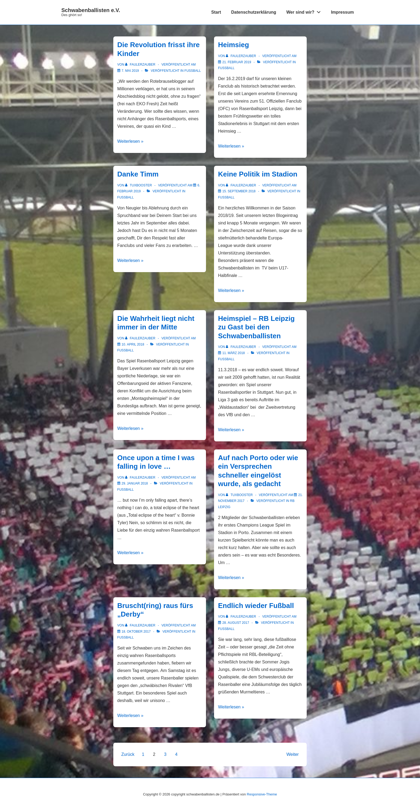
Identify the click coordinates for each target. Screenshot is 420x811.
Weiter (292, 754)
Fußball (193, 71)
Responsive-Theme (262, 794)
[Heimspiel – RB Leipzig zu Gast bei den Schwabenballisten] (233, 353)
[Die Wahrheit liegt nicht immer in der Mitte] (133, 344)
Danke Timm (138, 174)
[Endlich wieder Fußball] (235, 623)
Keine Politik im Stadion (257, 174)
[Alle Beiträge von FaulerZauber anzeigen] (140, 64)
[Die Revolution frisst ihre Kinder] (130, 71)
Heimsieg (233, 45)
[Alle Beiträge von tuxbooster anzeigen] (139, 185)
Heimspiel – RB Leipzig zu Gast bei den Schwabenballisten (256, 327)
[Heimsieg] (236, 62)
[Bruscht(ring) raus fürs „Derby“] (136, 631)
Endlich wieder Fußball (256, 606)
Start (216, 12)
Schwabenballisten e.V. (90, 10)
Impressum (342, 12)
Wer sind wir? (304, 10)
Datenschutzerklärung (253, 12)
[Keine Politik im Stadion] (239, 191)
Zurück (127, 754)
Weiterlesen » (130, 141)
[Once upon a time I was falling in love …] (135, 483)
